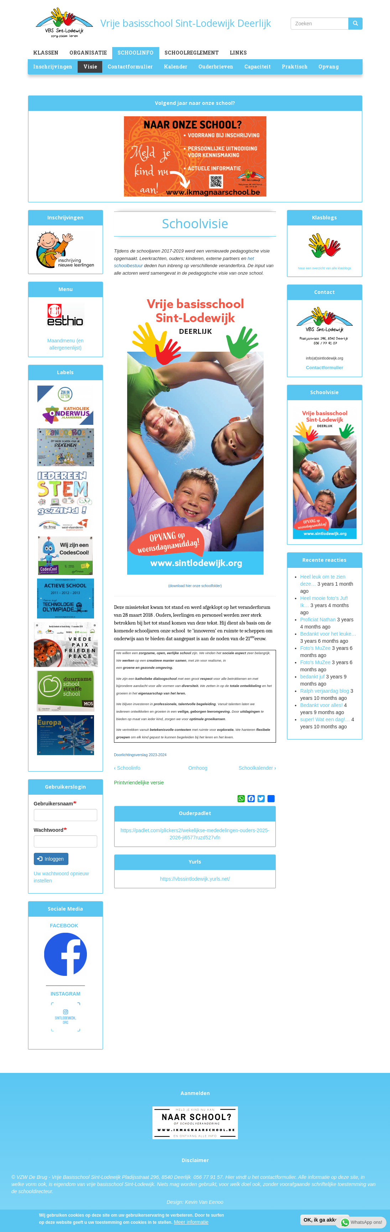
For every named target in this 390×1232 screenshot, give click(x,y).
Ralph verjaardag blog (324, 691)
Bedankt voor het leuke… (328, 634)
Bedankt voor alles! (322, 705)
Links (238, 52)
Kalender (175, 66)
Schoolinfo (136, 52)
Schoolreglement (192, 52)
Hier (230, 1177)
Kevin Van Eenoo (204, 1202)
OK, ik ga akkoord (324, 1220)
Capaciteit (257, 66)
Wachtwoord (48, 830)
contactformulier (278, 1177)
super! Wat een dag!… (325, 719)
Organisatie (88, 52)
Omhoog (198, 768)
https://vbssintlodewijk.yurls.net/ (195, 879)
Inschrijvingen (52, 66)
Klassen (45, 52)
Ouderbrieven (215, 66)
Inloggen (50, 859)
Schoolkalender (257, 768)
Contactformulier (130, 66)
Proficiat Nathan (318, 619)
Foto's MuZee (315, 662)
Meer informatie (191, 1223)
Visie (90, 66)
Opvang (328, 66)
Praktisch (295, 66)
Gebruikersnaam (53, 803)
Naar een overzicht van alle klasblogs (324, 268)
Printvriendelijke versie (139, 782)
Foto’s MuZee (315, 648)
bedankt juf (313, 676)
